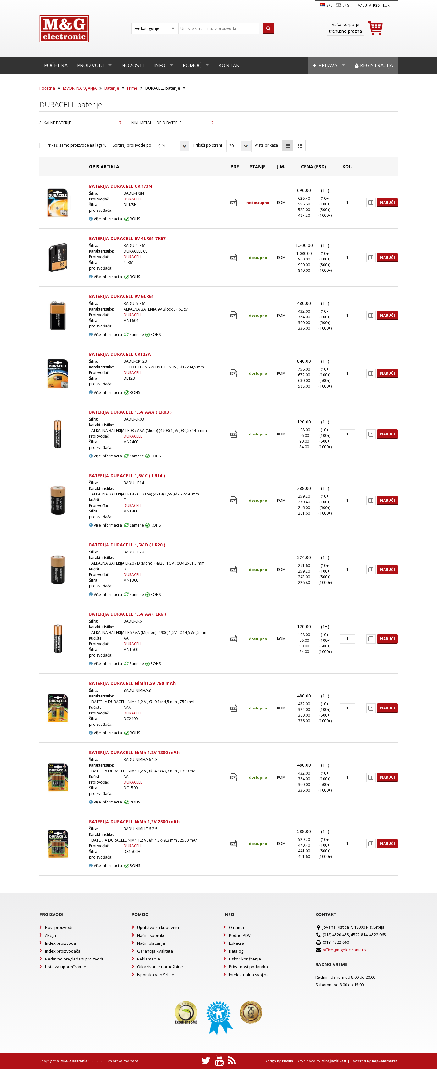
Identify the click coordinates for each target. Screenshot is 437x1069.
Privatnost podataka (248, 967)
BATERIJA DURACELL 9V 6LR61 (121, 296)
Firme (132, 88)
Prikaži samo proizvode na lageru (77, 145)
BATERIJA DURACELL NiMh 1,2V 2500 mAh (134, 822)
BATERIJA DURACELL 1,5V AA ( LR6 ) (127, 614)
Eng (343, 5)
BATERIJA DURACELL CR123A (120, 354)
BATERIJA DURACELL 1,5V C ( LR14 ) (127, 476)
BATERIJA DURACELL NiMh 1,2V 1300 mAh (134, 752)
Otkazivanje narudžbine (160, 967)
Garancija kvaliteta (155, 951)
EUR (386, 5)
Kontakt (230, 65)
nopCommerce (385, 1060)
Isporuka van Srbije (155, 974)
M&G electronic (73, 1060)
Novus (287, 1060)
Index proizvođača (62, 951)
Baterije (111, 88)
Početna (56, 65)
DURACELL (133, 199)
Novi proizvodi (58, 927)
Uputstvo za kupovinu (158, 927)
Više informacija (105, 218)
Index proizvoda (60, 943)
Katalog (236, 951)
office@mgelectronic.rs (344, 950)
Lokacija (236, 943)
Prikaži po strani (207, 145)
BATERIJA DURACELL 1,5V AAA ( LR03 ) (130, 412)
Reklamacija (148, 959)
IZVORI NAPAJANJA (80, 88)
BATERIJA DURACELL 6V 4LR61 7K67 (127, 238)
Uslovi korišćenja (245, 959)
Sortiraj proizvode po (132, 145)
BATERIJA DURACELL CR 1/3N (120, 186)
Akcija (50, 935)
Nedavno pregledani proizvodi (74, 959)
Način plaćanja (151, 943)
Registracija (374, 65)
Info (159, 65)
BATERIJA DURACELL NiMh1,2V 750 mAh (132, 683)
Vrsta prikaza (266, 145)
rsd (376, 5)
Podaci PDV (240, 935)
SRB (326, 5)
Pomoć (192, 65)
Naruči (387, 202)
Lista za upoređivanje (65, 967)
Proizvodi (90, 65)
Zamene (134, 334)
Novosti (132, 65)
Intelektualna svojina (249, 974)
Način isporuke (151, 935)
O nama (236, 927)
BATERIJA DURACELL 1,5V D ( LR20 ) (127, 545)
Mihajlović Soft (333, 1060)
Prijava (325, 65)
